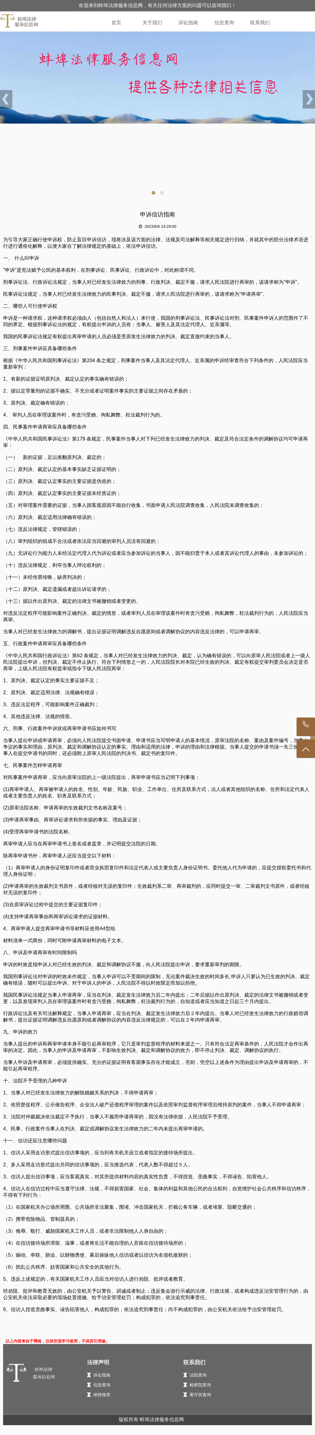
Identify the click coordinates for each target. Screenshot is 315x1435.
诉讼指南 (188, 22)
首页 (116, 22)
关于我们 (152, 22)
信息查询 (224, 22)
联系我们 (260, 22)
